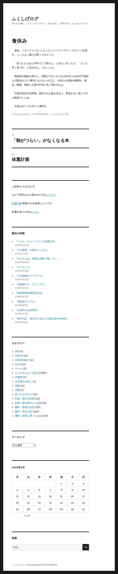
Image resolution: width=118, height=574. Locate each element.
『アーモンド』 (23, 267)
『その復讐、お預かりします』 (32, 249)
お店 (17, 364)
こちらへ (51, 194)
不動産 (18, 377)
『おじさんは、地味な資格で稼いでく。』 (38, 258)
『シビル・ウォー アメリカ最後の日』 (36, 241)
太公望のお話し (23, 381)
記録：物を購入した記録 (28, 402)
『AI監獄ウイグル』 (26, 301)
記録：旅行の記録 (25, 398)
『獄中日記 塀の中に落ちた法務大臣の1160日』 (42, 318)
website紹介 (22, 359)
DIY (17, 351)
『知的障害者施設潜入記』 (29, 292)
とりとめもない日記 (60, 114)
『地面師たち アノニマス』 (31, 284)
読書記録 (17, 203)
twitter (19, 355)
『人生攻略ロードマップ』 (29, 275)
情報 (17, 385)
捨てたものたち (23, 394)
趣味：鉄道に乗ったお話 (28, 415)
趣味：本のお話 (23, 411)
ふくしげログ (25, 18)
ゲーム (18, 368)
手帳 (17, 389)
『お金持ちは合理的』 (27, 310)
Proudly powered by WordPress (42, 565)
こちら (35, 211)
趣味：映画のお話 (25, 407)
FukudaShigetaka (21, 114)
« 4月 (27, 515)
